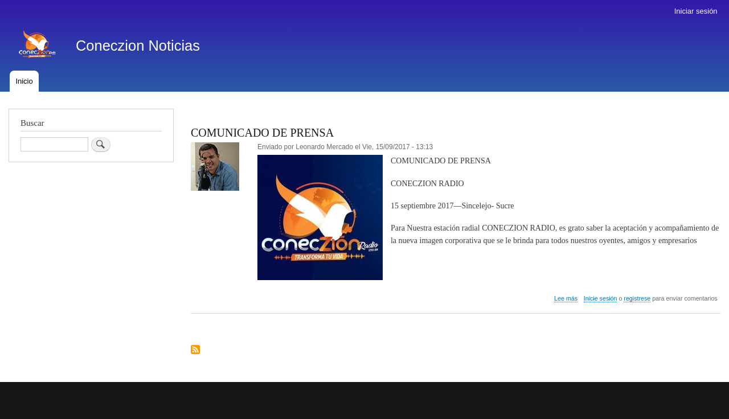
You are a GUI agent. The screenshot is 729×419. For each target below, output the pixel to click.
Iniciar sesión (696, 11)
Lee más (566, 298)
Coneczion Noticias (138, 46)
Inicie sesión (600, 298)
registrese (637, 298)
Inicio (23, 81)
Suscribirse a (195, 350)
